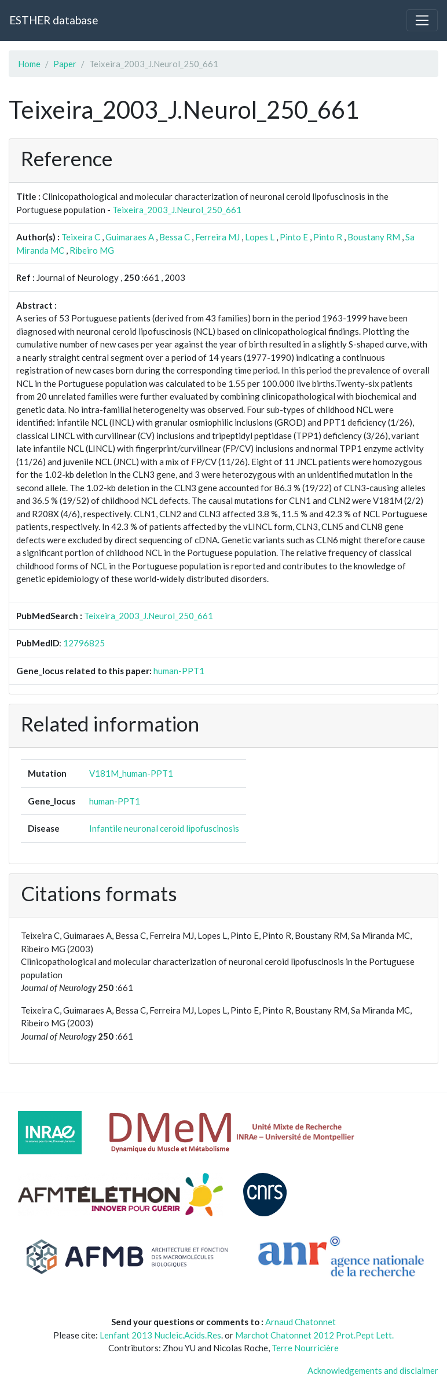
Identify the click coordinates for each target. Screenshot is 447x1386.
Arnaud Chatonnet (300, 1321)
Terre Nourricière (305, 1348)
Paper (64, 63)
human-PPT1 (178, 670)
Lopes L (259, 237)
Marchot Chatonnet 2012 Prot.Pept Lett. (314, 1335)
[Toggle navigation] (422, 20)
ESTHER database (53, 20)
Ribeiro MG (91, 250)
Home (29, 63)
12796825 (84, 643)
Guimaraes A (129, 237)
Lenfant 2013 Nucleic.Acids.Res (160, 1335)
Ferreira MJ (217, 237)
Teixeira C (80, 237)
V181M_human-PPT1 (131, 773)
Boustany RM (373, 237)
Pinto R (327, 237)
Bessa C (174, 237)
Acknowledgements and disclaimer (372, 1370)
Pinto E (294, 237)
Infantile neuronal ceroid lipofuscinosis (164, 828)
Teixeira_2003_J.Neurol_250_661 (176, 209)
